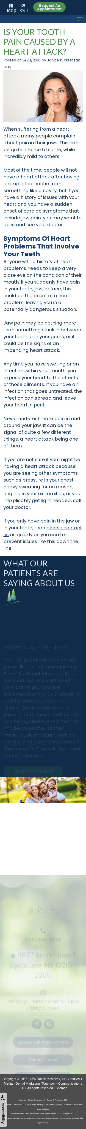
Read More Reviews (33, 773)
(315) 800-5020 (43, 942)
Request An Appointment (49, 7)
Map (12, 8)
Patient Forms (43, 1062)
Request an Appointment (43, 1044)
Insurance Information (43, 1080)
